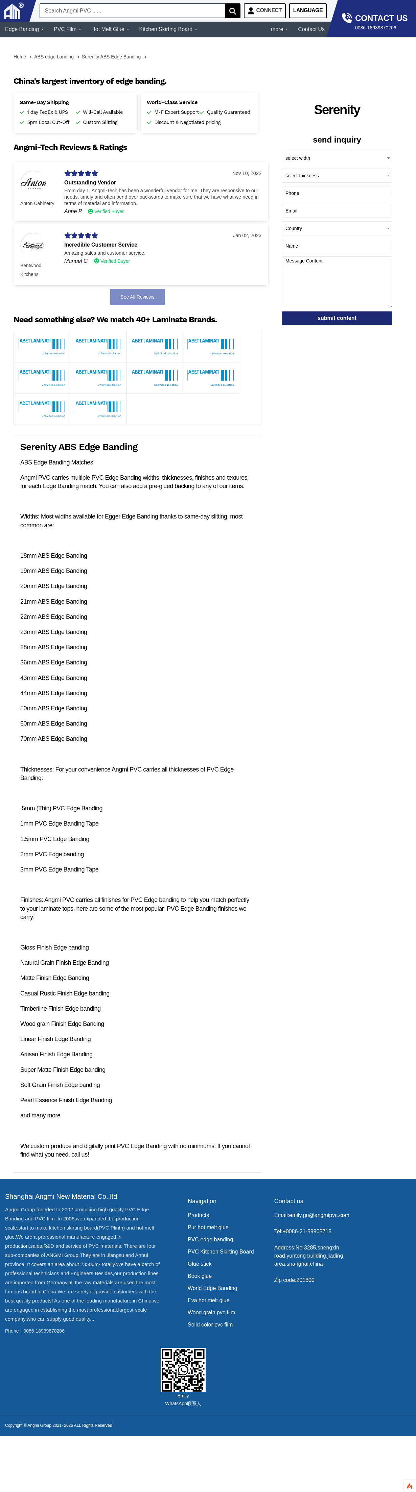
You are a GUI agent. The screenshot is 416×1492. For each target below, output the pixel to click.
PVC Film (67, 29)
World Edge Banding (212, 1288)
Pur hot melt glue (208, 1227)
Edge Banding (24, 29)
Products (198, 1215)
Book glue (200, 1276)
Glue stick (199, 1264)
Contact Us (311, 29)
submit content (337, 318)
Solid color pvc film (210, 1324)
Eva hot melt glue (209, 1300)
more (279, 29)
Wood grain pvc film (211, 1312)
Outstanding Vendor (90, 182)
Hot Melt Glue (110, 29)
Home (20, 56)
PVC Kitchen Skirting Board (221, 1252)
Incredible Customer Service (100, 245)
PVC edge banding (210, 1239)
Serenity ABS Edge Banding (111, 56)
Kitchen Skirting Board (168, 29)
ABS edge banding (54, 56)
